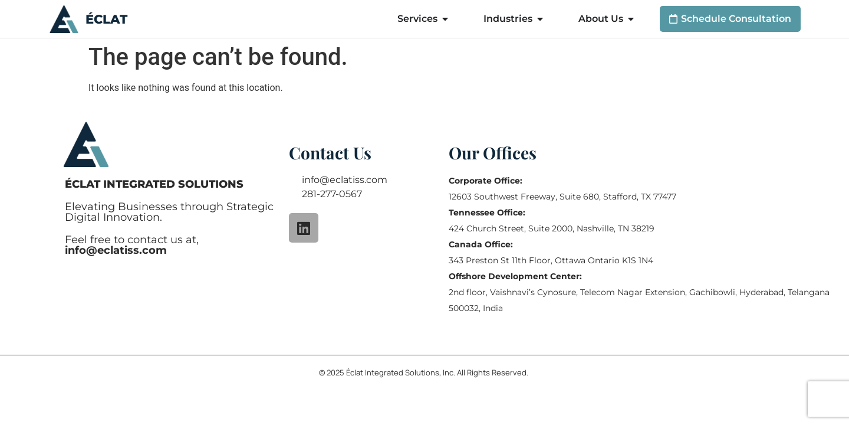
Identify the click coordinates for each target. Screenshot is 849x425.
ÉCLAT (106, 19)
